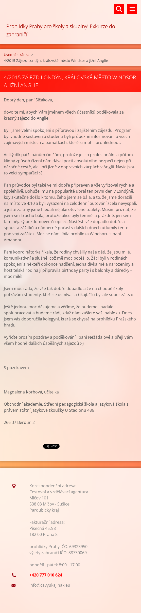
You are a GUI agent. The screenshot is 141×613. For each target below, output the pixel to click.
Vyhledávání (119, 9)
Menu (132, 9)
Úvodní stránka (16, 54)
